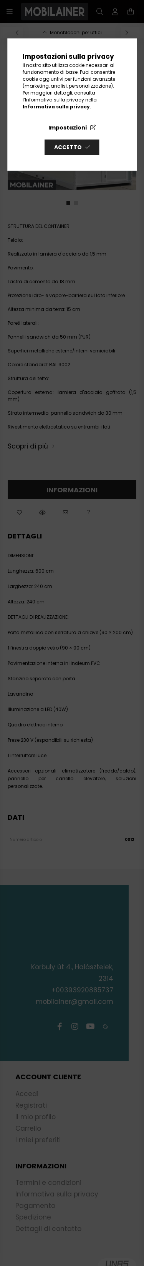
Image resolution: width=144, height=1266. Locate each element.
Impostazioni (67, 127)
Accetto (68, 147)
